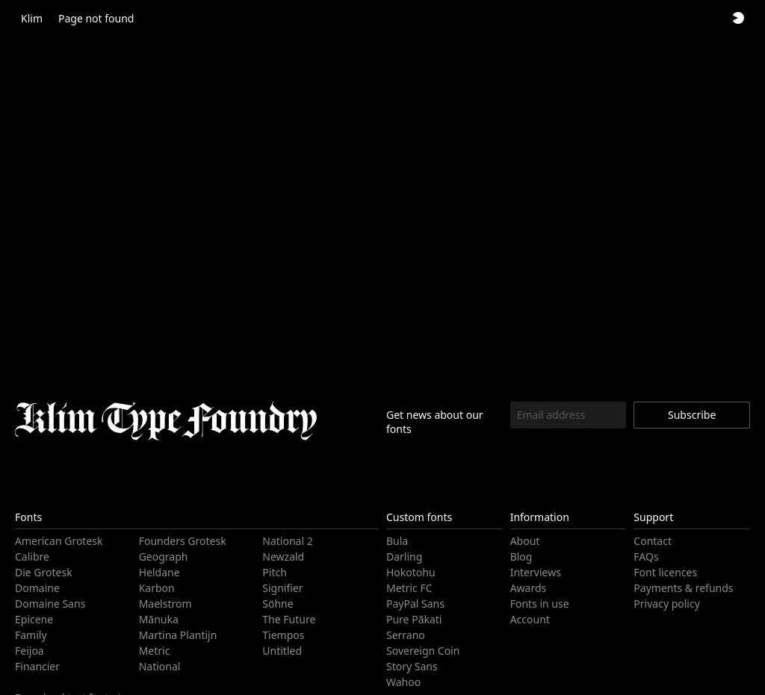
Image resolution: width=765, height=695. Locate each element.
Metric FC (408, 588)
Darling (402, 556)
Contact (652, 541)
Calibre (31, 556)
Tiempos (282, 635)
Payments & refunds (681, 588)
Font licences (664, 572)
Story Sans (411, 666)
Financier (36, 666)
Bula (396, 541)
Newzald (282, 556)
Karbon (156, 588)
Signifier (281, 588)
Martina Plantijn (175, 635)
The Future (288, 619)
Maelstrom (164, 603)
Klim (31, 18)
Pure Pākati (412, 619)
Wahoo (402, 682)
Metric (154, 650)
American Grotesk (57, 541)
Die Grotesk (42, 572)
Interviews (534, 572)
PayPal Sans (414, 603)
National (158, 666)
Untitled (281, 650)
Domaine (36, 588)
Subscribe (692, 415)
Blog (520, 556)
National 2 (285, 541)
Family (29, 635)
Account (530, 619)
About (524, 541)
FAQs (646, 556)
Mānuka (157, 619)
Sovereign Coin (421, 650)
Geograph (162, 556)
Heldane (158, 572)
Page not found (92, 18)
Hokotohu (409, 572)
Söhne (277, 603)
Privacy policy (665, 603)
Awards (527, 588)
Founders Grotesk (181, 541)
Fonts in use (538, 603)
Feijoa (28, 650)
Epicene (33, 619)
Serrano (404, 635)
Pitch (274, 572)
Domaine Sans (48, 603)
